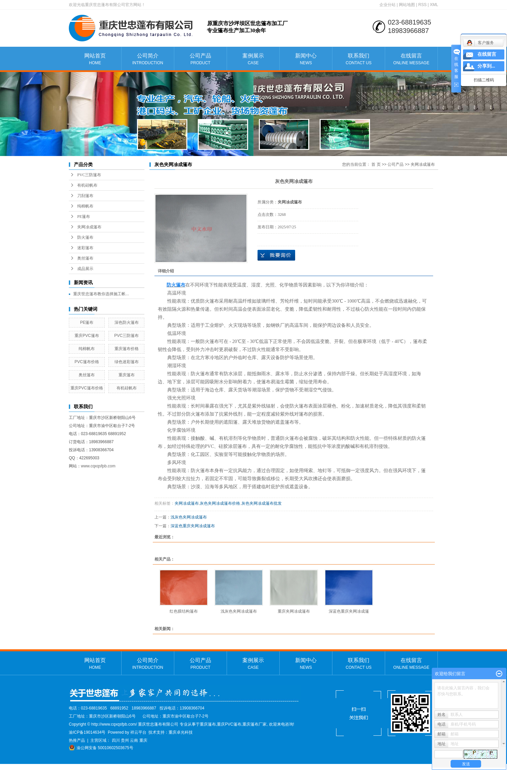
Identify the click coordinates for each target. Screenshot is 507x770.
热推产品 (77, 740)
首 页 (375, 164)
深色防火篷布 (126, 322)
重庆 (143, 740)
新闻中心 (306, 59)
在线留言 (411, 59)
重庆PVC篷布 (87, 335)
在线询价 (276, 255)
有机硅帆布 (87, 185)
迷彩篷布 (85, 247)
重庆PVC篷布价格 (87, 388)
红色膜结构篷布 (184, 611)
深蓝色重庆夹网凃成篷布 (193, 526)
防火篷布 (85, 237)
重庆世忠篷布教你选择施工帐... (101, 294)
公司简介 (148, 59)
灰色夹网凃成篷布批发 (261, 503)
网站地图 (407, 4)
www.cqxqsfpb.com (98, 466)
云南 (134, 740)
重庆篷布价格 (126, 348)
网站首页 (95, 59)
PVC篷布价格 (87, 361)
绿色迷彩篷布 (126, 361)
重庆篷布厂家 (254, 724)
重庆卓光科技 (181, 732)
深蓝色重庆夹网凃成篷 (349, 611)
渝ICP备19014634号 (87, 732)
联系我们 (358, 59)
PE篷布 (83, 216)
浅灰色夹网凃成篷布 (189, 517)
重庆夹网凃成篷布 (294, 611)
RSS (422, 4)
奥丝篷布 (85, 258)
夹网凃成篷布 (89, 227)
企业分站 (387, 4)
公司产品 (200, 59)
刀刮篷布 (85, 195)
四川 (116, 740)
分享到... (486, 66)
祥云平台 (138, 732)
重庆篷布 (127, 375)
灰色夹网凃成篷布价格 (220, 503)
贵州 (125, 740)
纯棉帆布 (85, 206)
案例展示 (253, 59)
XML (434, 4)
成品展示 (85, 268)
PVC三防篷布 (89, 174)
